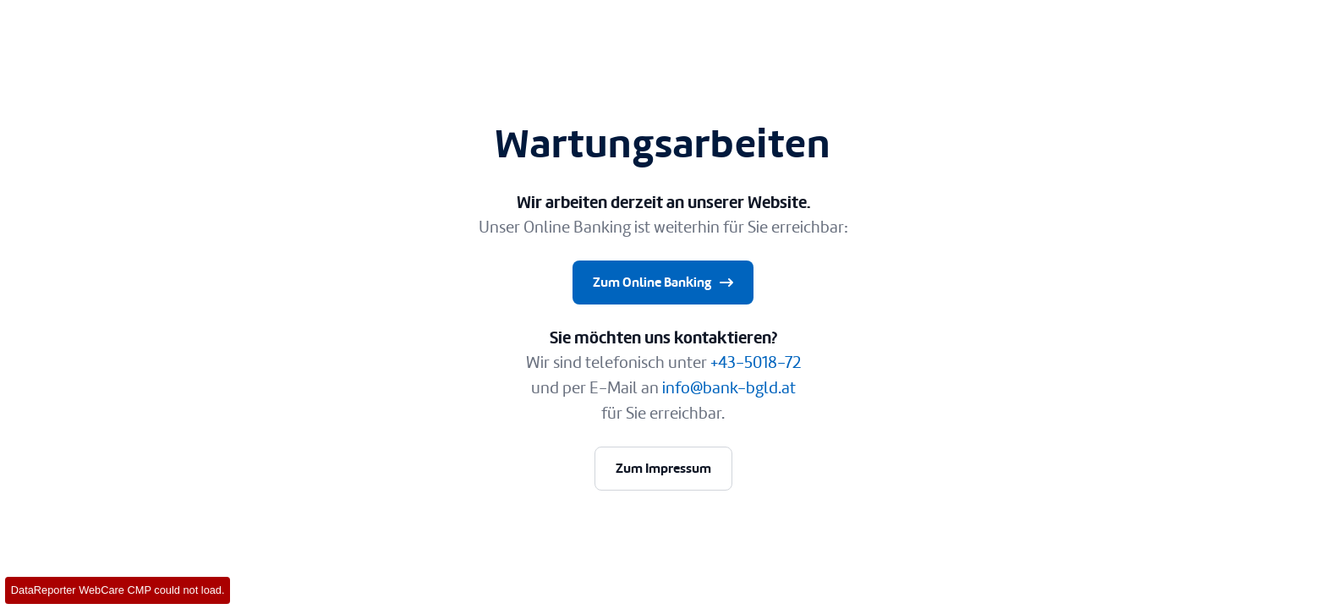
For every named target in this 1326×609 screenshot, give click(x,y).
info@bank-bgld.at (729, 387)
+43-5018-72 (755, 362)
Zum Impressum (663, 468)
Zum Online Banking (665, 282)
